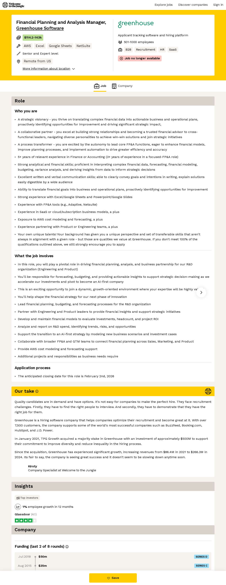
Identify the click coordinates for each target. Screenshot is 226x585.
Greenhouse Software (40, 28)
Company (121, 86)
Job (100, 86)
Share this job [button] (27, 554)
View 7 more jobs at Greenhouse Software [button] (76, 554)
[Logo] (13, 5)
